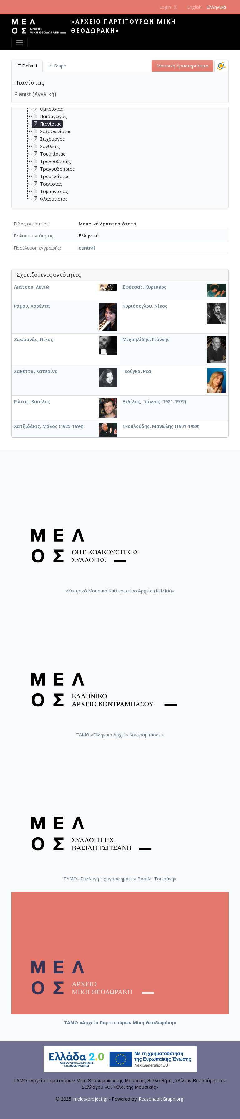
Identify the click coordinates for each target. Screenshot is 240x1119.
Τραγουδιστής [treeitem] (51, 161)
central (87, 248)
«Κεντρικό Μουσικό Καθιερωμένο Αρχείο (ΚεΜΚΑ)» (120, 591)
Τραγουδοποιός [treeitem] (53, 169)
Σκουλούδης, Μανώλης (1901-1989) (160, 426)
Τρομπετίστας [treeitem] (51, 176)
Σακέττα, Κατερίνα (36, 371)
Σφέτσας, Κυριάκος (144, 287)
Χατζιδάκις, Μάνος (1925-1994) (48, 426)
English (194, 7)
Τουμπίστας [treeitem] (49, 154)
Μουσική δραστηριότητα (182, 66)
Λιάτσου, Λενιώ (31, 287)
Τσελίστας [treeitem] (47, 184)
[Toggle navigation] (19, 42)
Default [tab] (27, 66)
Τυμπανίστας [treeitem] (50, 191)
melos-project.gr (90, 1099)
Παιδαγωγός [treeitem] (49, 116)
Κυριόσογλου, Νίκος (145, 306)
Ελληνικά (216, 7)
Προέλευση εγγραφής (37, 248)
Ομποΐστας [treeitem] (47, 109)
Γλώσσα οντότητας (33, 236)
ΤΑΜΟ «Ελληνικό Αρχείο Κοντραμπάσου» (120, 735)
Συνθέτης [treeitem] (46, 146)
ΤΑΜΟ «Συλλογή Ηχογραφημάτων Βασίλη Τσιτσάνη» (120, 879)
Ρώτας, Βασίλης (32, 401)
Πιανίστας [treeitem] (47, 124)
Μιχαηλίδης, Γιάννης (146, 339)
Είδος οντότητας (31, 224)
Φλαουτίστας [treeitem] (50, 199)
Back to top (223, 1102)
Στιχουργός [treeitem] (48, 139)
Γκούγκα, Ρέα (136, 371)
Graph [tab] (57, 66)
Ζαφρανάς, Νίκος (33, 339)
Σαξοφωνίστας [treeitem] (52, 131)
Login (168, 7)
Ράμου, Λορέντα (32, 306)
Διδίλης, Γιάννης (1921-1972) (154, 401)
